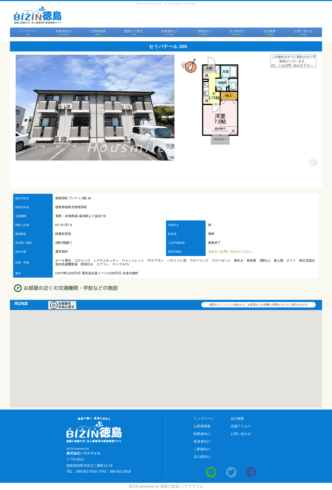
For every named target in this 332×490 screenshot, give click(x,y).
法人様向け (237, 31)
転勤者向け (64, 31)
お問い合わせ (303, 31)
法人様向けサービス (276, 17)
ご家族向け (203, 31)
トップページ (28, 31)
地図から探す (133, 31)
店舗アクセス (241, 426)
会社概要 (269, 31)
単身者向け (169, 31)
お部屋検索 (98, 31)
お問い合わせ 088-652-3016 (218, 16)
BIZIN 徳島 (37, 15)
